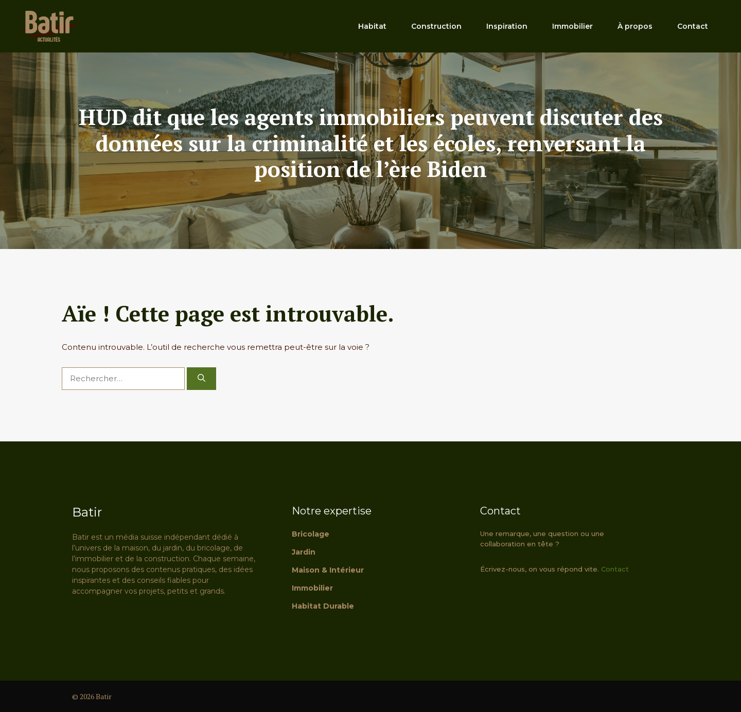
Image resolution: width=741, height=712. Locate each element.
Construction (436, 26)
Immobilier (572, 26)
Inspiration (506, 26)
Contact (692, 26)
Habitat (372, 26)
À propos (634, 26)
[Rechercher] (201, 378)
